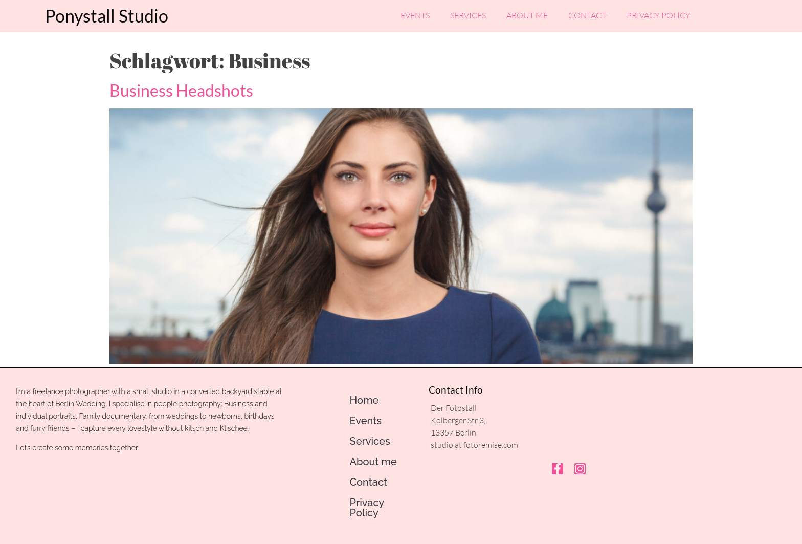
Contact (587, 14)
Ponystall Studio (106, 14)
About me (527, 14)
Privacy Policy (658, 14)
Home (363, 400)
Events (415, 14)
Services (468, 14)
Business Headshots (181, 90)
